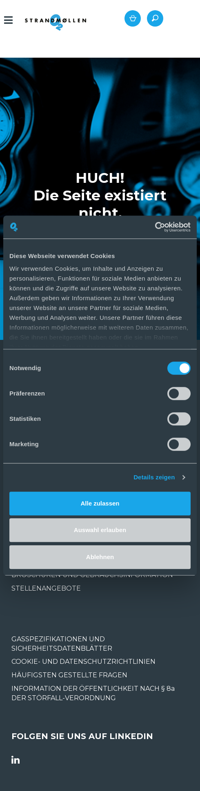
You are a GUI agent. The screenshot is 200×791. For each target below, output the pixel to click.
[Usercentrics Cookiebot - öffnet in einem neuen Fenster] (155, 227)
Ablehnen (100, 556)
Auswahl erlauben (100, 529)
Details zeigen (154, 477)
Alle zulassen (99, 503)
